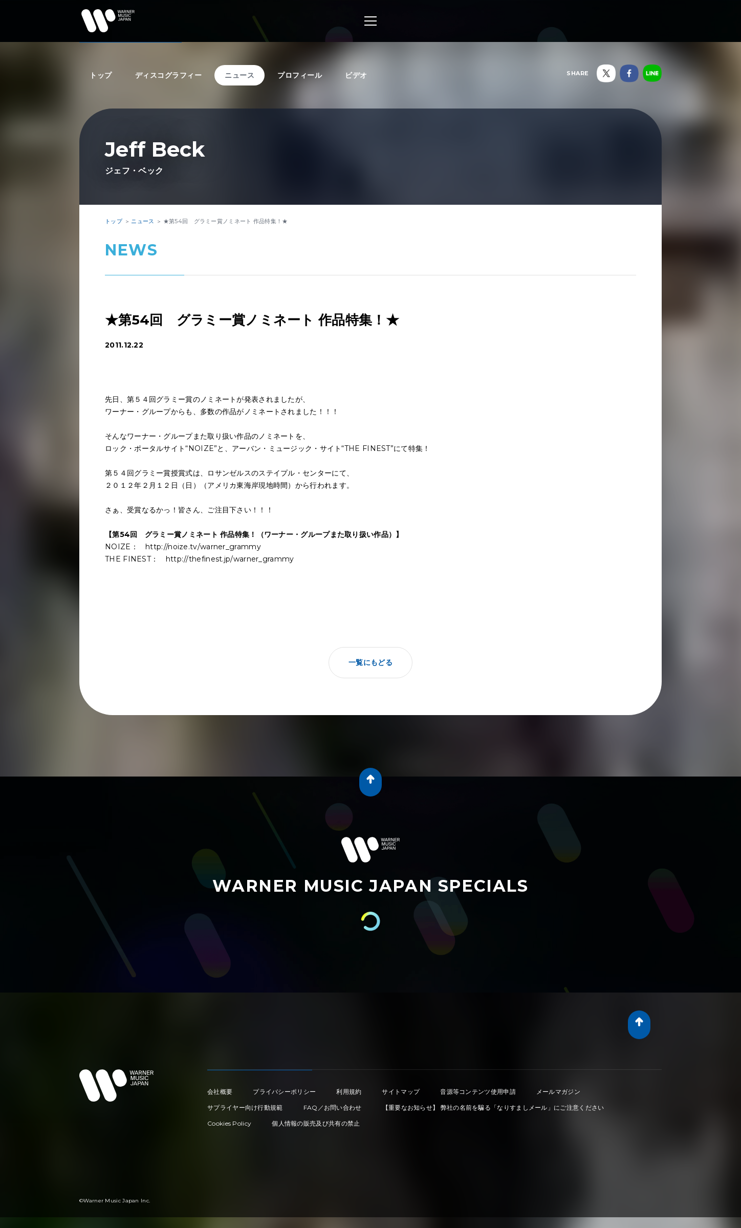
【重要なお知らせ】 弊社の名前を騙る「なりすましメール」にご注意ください (493, 1107)
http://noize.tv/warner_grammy (203, 546)
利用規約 (348, 1091)
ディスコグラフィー (168, 75)
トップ (101, 75)
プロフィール (299, 75)
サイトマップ (401, 1091)
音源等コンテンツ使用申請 (478, 1091)
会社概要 (219, 1091)
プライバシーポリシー (284, 1091)
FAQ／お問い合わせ (332, 1107)
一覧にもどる (370, 662)
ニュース (239, 75)
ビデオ (356, 75)
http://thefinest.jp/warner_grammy (230, 559)
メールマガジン (558, 1091)
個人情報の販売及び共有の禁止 (316, 1123)
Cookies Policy (229, 1123)
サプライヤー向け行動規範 (245, 1107)
